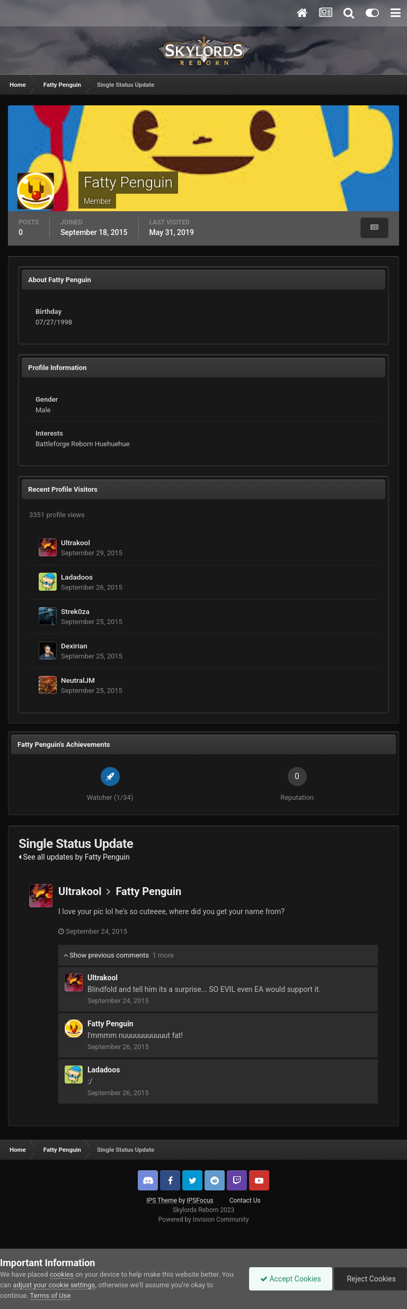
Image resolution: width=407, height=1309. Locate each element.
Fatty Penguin (148, 891)
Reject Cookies (370, 1279)
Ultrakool (75, 542)
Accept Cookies (290, 1279)
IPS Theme (161, 1200)
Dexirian (74, 646)
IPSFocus (200, 1200)
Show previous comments (119, 955)
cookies (62, 1274)
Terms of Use (50, 1295)
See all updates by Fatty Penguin (74, 857)
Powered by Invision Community (203, 1219)
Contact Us (245, 1200)
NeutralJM (78, 680)
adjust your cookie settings (54, 1285)
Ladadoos (77, 577)
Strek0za (75, 611)
